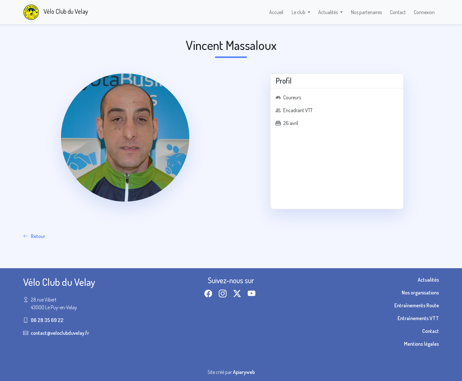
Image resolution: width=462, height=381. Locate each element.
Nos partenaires (366, 12)
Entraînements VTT (418, 318)
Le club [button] (299, 12)
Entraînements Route (416, 305)
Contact (398, 12)
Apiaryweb (244, 372)
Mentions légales (421, 344)
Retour (34, 236)
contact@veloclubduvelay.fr (60, 333)
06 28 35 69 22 (47, 320)
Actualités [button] (328, 12)
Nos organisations (420, 292)
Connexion (424, 12)
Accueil (276, 12)
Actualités (428, 280)
